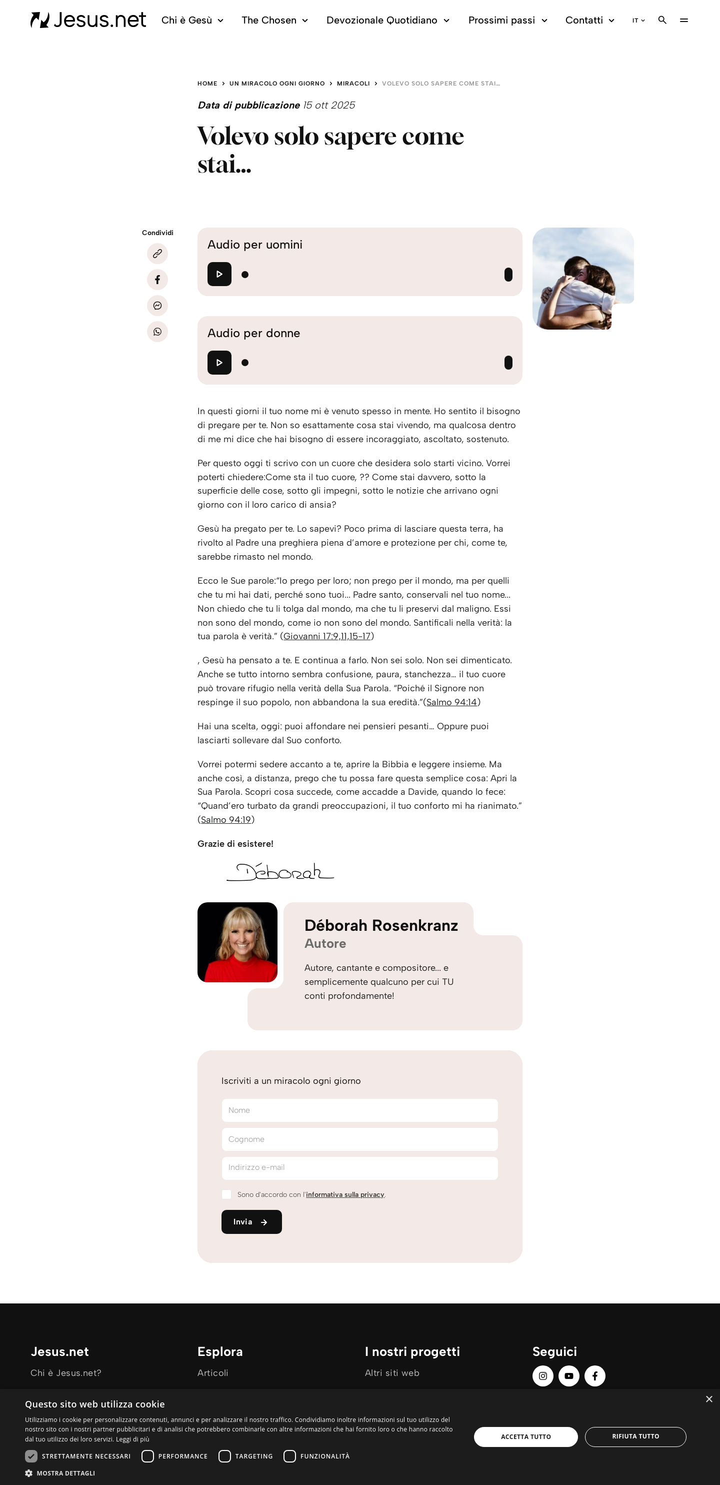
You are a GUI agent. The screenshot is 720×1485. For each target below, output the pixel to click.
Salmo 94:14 (451, 702)
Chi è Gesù (194, 20)
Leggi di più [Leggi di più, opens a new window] (133, 1439)
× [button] (708, 1399)
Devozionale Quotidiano (389, 20)
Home (208, 83)
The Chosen (276, 20)
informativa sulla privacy (345, 1194)
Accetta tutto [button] (526, 1436)
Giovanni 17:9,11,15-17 (327, 636)
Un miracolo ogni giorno (277, 83)
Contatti (592, 20)
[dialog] (360, 1437)
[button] (241, 1472)
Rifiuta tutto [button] (636, 1436)
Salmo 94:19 (226, 819)
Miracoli (353, 83)
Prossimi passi (509, 20)
